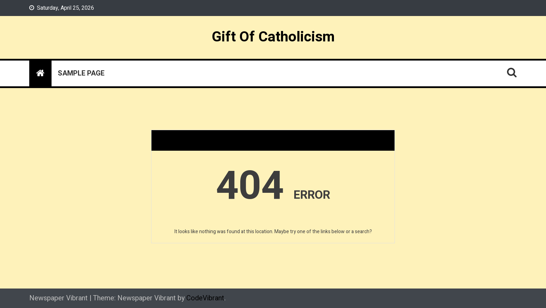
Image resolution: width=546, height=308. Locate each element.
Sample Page (81, 73)
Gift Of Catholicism (273, 36)
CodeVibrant (205, 298)
